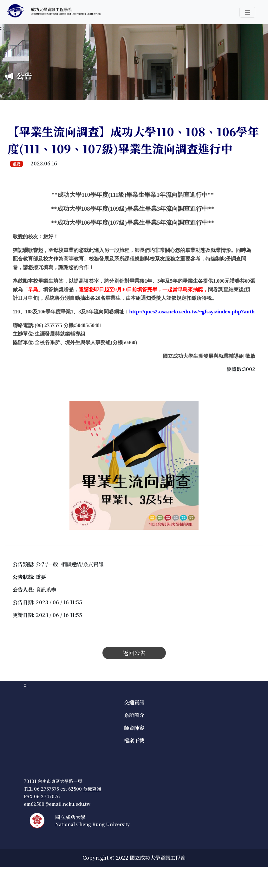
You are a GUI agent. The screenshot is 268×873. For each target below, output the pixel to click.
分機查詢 (92, 789)
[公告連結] (192, 311)
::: (2, 27)
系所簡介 (134, 715)
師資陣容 (134, 727)
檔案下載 (134, 740)
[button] (247, 12)
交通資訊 (134, 702)
